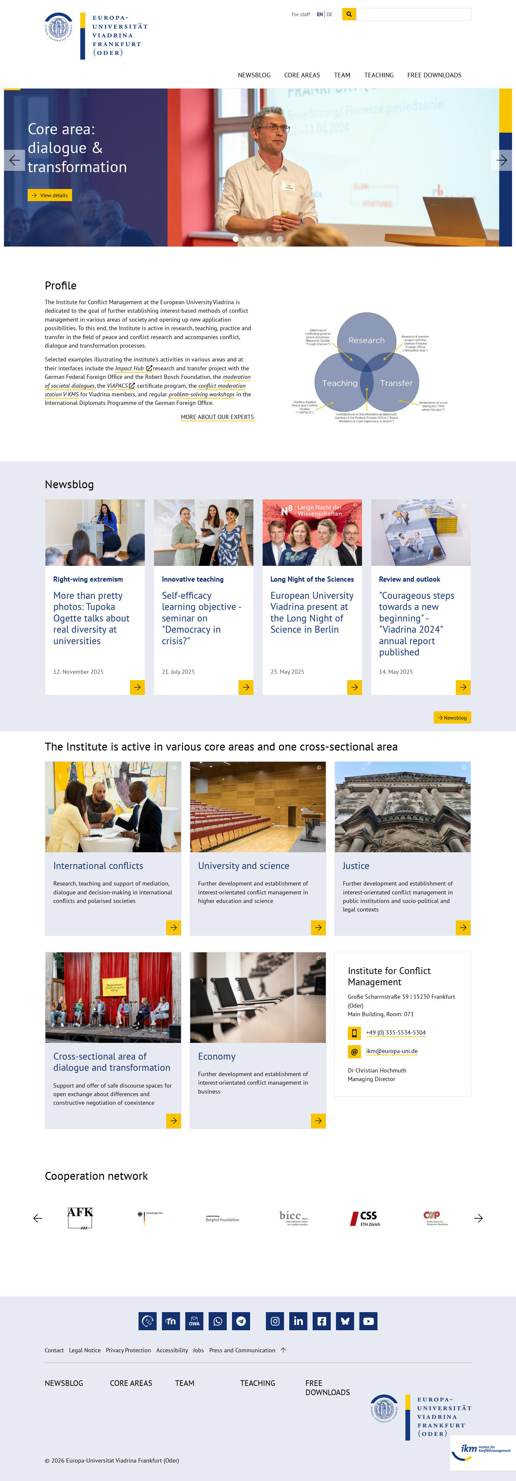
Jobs (198, 1350)
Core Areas (302, 59)
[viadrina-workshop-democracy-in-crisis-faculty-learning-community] (258, 239)
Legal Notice (85, 1350)
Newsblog (254, 59)
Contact (54, 1350)
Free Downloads (434, 59)
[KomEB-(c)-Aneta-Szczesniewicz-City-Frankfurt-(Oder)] (236, 239)
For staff (301, 14)
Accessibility (172, 1350)
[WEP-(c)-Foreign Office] (247, 239)
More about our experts (217, 417)
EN (320, 14)
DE (329, 14)
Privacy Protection (128, 1350)
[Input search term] (413, 14)
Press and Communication (242, 1350)
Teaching (379, 59)
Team (342, 59)
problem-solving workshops (202, 394)
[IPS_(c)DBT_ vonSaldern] (280, 239)
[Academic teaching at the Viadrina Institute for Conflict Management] (269, 239)
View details (50, 195)
